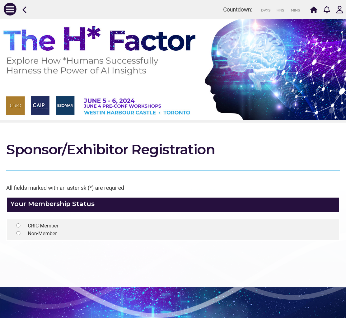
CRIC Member (43, 226)
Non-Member (42, 233)
